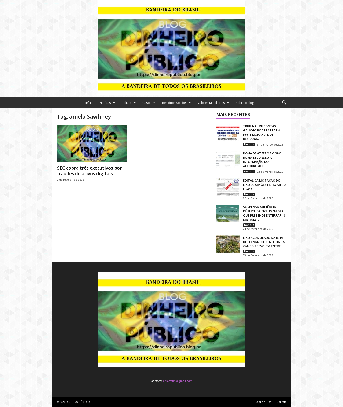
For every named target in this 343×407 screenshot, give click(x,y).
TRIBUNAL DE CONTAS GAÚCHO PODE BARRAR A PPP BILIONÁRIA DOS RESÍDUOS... (261, 132)
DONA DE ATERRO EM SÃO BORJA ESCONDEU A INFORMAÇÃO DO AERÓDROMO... (262, 159)
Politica (129, 102)
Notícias (107, 102)
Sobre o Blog (245, 103)
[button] (284, 102)
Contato (282, 401)
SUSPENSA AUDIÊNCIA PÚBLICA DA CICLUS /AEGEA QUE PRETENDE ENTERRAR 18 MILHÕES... (264, 213)
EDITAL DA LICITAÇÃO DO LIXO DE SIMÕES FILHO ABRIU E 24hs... (264, 184)
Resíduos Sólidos (176, 102)
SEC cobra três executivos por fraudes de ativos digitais (89, 171)
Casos (149, 102)
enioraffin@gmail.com (178, 381)
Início (89, 103)
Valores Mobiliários (213, 102)
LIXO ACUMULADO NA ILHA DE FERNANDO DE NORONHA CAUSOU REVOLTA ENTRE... (264, 241)
